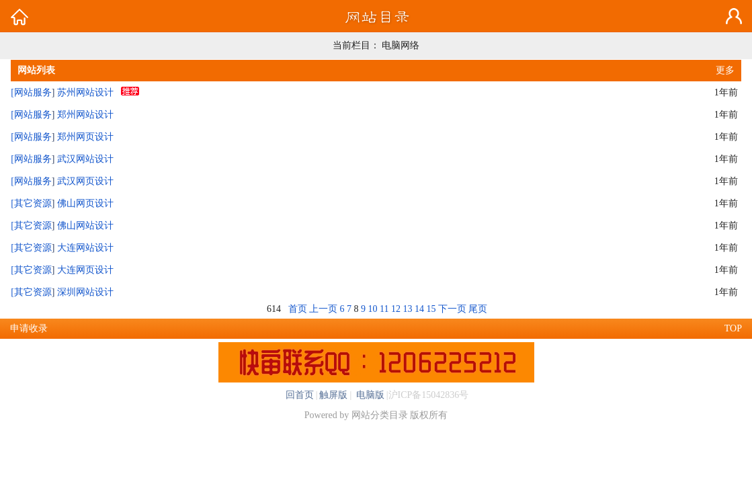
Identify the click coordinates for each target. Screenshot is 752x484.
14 (419, 309)
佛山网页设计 (85, 203)
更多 (725, 70)
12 (396, 309)
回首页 (300, 395)
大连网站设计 (85, 248)
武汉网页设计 (85, 181)
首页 (297, 309)
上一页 (323, 309)
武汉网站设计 (85, 159)
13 (407, 309)
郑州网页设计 (85, 137)
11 (384, 309)
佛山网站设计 (85, 225)
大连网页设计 (85, 270)
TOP (733, 328)
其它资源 (33, 203)
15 (430, 309)
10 (373, 309)
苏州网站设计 (85, 92)
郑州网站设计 (85, 115)
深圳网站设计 (85, 292)
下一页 (452, 309)
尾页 (477, 309)
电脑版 (368, 395)
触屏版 (333, 395)
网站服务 (33, 92)
